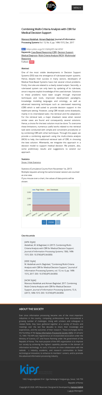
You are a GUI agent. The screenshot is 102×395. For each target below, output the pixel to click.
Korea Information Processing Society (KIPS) (54, 333)
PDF (31, 62)
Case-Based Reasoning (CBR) (44, 52)
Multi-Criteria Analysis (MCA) (51, 55)
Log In (71, 391)
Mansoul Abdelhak (29, 39)
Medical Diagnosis (29, 55)
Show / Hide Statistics (31, 162)
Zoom (51, 222)
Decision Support (65, 52)
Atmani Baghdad (46, 39)
